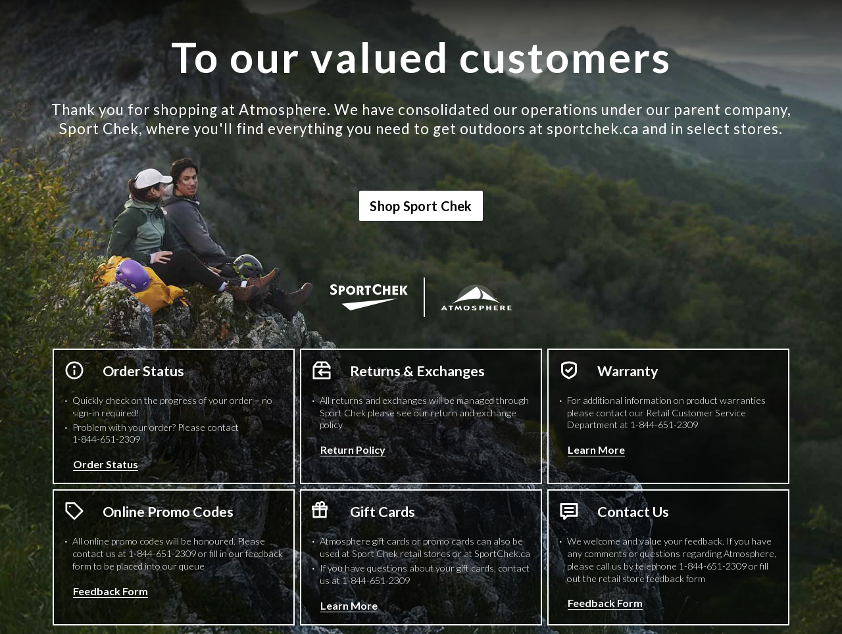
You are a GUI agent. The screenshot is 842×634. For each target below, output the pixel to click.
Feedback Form (110, 591)
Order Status (105, 464)
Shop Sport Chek (421, 206)
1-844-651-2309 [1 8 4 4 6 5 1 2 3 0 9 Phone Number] (106, 439)
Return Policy (352, 449)
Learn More (596, 449)
